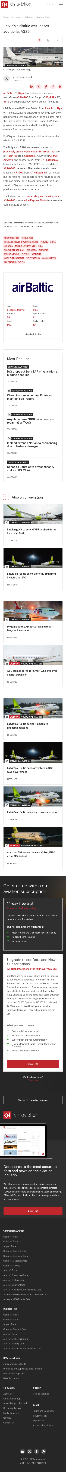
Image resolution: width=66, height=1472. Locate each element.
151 (34, 325)
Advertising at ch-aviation (16, 1403)
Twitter (29, 1451)
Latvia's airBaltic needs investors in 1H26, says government (31, 770)
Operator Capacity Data (15, 1261)
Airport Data (9, 1246)
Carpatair (29, 155)
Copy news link (53, 86)
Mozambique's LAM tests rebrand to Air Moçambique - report (30, 628)
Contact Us (8, 1423)
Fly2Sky (51, 97)
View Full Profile (33, 334)
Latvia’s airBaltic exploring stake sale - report (33, 812)
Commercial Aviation (22, 17)
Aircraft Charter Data (14, 1285)
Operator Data (10, 1241)
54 (8, 317)
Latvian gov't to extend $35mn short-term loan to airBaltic (31, 531)
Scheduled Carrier (16, 310)
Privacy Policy (40, 1416)
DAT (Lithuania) (50, 160)
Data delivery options (13, 1373)
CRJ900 (18, 172)
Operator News (10, 1237)
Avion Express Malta (35, 200)
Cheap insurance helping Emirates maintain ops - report (29, 397)
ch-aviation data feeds (14, 1364)
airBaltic (8, 93)
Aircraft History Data (13, 1280)
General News (43, 17)
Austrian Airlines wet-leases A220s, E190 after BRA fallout (31, 854)
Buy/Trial (33, 1063)
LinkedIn (31, 86)
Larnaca (8, 246)
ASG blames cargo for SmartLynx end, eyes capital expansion (32, 672)
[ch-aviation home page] (16, 4)
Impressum (38, 1420)
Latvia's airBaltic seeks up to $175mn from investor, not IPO (31, 575)
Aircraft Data (10, 1270)
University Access (12, 1408)
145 (9, 325)
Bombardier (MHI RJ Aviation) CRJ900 (21, 242)
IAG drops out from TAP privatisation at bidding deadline (32, 373)
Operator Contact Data (14, 1251)
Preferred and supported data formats (22, 1369)
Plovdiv (49, 108)
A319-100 (12, 155)
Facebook (46, 86)
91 (34, 317)
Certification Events (14, 262)
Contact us (33, 1080)
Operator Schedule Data (15, 1256)
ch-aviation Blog (11, 1399)
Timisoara (32, 250)
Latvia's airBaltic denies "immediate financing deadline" (27, 726)
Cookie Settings (41, 1394)
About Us (7, 1394)
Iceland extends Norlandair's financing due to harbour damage (32, 444)
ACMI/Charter (49, 258)
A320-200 (22, 97)
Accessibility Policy (43, 1425)
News (6, 17)
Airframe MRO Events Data (16, 1299)
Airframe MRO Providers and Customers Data (26, 1294)
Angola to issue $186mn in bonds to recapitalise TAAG (30, 421)
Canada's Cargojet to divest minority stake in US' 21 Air (30, 468)
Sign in (50, 4)
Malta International (14, 250)
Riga (21, 93)
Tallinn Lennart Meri (25, 246)
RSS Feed (60, 86)
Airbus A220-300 (11, 238)
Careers (7, 1418)
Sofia (6, 101)
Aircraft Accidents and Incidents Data (22, 1290)
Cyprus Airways (11, 254)
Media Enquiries (11, 1413)
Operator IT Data (11, 1266)
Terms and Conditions (43, 1411)
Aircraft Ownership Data (15, 1275)
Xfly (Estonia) (38, 172)
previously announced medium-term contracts (30, 151)
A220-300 (9, 168)
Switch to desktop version (33, 1100)
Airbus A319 (27, 238)
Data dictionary (11, 1378)
